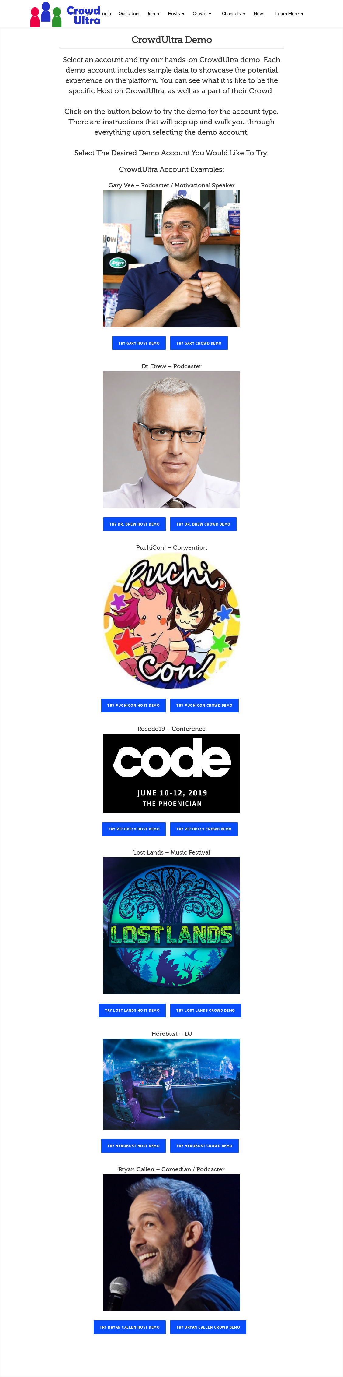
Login (105, 13)
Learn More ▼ (289, 13)
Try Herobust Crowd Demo (204, 1146)
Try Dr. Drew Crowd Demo (203, 524)
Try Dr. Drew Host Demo (134, 524)
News (259, 13)
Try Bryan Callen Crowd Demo (208, 1327)
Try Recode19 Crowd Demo (204, 829)
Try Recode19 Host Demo (134, 829)
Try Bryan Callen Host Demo (130, 1327)
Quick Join (129, 13)
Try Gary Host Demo (139, 343)
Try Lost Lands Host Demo (132, 1010)
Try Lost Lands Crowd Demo (205, 1010)
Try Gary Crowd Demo (199, 343)
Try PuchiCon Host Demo (133, 705)
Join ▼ (154, 13)
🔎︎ (89, 13)
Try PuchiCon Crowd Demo (204, 705)
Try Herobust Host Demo (133, 1146)
